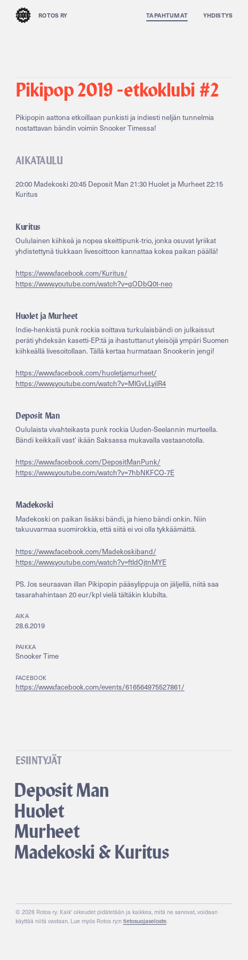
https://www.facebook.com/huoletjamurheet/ (86, 373)
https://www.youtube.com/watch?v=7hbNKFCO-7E (94, 472)
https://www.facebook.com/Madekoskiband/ (85, 551)
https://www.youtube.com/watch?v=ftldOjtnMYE (90, 562)
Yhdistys (218, 15)
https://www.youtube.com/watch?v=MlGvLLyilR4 (90, 383)
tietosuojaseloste (144, 921)
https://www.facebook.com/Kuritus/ (71, 273)
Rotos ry (41, 15)
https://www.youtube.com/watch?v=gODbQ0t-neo (93, 284)
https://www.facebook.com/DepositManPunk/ (88, 462)
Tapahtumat (167, 15)
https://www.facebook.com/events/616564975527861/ (100, 687)
